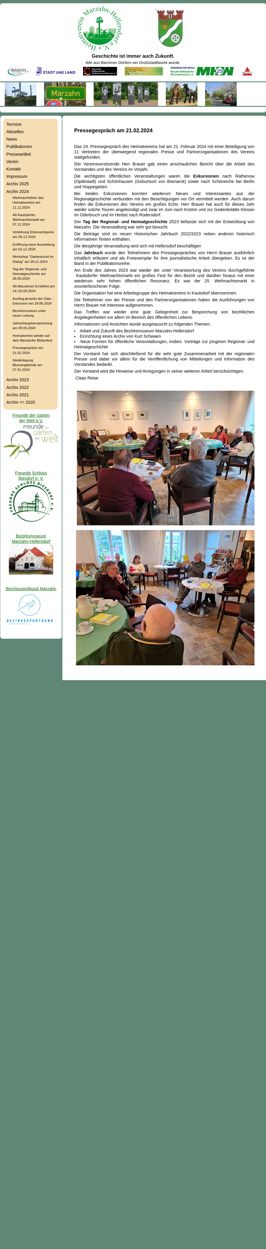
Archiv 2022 (18, 387)
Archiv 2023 (18, 379)
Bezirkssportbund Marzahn (31, 588)
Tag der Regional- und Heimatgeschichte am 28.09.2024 (30, 273)
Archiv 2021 (18, 394)
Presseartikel (19, 154)
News (12, 139)
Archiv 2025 (18, 183)
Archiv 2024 (18, 191)
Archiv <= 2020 (21, 402)
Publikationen (19, 146)
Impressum (17, 176)
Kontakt (14, 169)
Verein (13, 161)
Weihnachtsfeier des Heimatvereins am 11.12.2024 (28, 202)
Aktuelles (15, 131)
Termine (14, 124)
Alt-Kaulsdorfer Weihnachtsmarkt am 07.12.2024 (29, 219)
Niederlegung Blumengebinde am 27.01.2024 (27, 364)
